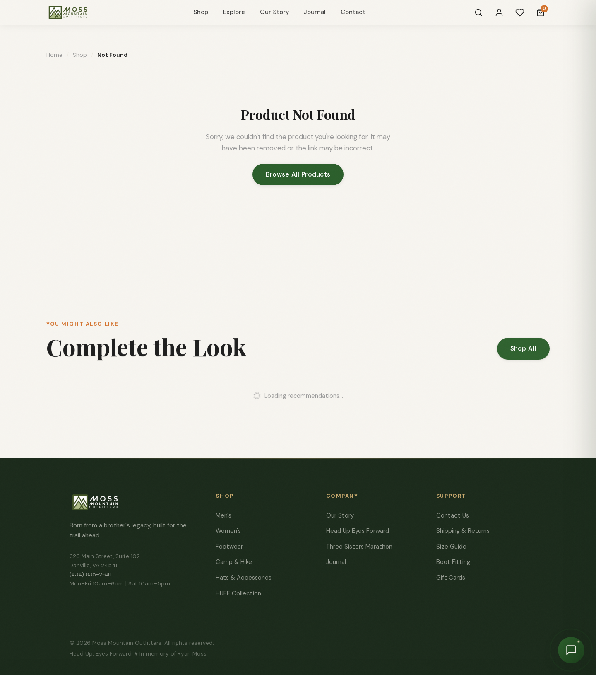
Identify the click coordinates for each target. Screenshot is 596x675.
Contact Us (452, 515)
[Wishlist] (520, 12)
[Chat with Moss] (571, 650)
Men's (223, 515)
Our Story (274, 12)
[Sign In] (499, 12)
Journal (315, 12)
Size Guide (451, 546)
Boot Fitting (453, 562)
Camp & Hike (234, 562)
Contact (353, 12)
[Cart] (540, 12)
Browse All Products (298, 174)
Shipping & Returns (463, 531)
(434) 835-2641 (90, 574)
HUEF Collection (238, 593)
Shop (200, 12)
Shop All (523, 351)
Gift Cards (450, 577)
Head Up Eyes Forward (357, 531)
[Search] (478, 12)
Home (54, 54)
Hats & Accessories (244, 577)
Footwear (229, 546)
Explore (234, 12)
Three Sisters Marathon (359, 546)
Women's (228, 531)
